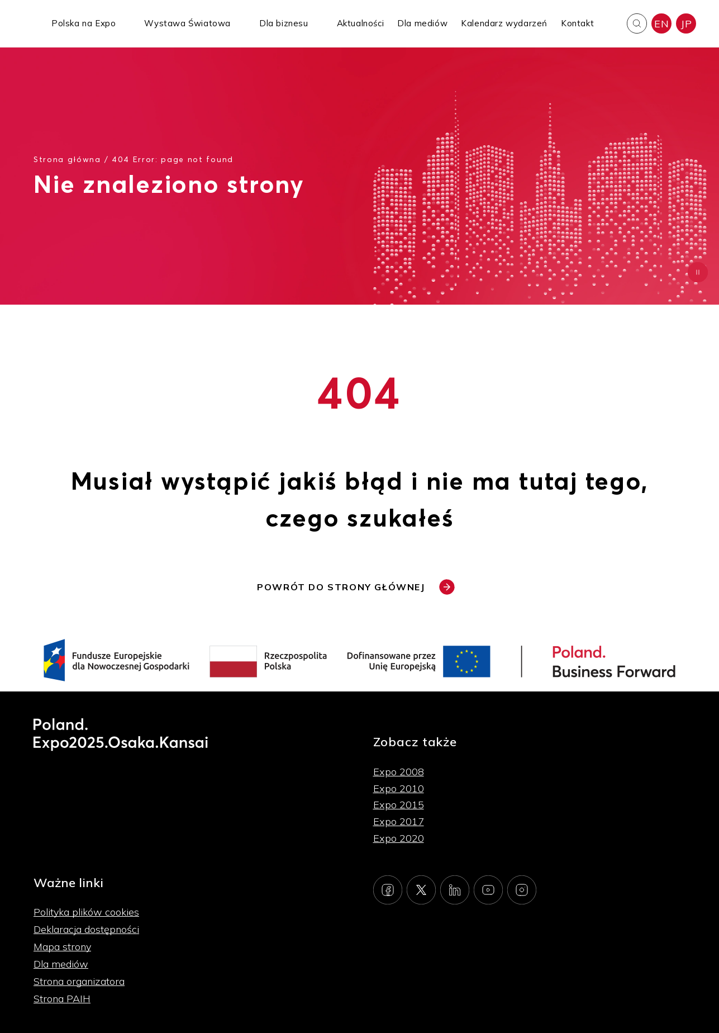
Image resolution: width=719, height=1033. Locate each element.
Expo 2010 (398, 788)
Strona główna (67, 159)
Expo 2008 (398, 771)
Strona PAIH (62, 998)
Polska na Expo (83, 23)
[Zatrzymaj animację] (698, 272)
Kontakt (577, 23)
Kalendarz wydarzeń (504, 23)
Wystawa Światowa (187, 23)
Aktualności (360, 23)
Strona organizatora (79, 981)
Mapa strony (62, 946)
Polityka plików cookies (86, 912)
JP (686, 23)
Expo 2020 (398, 838)
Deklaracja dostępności (86, 929)
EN (661, 23)
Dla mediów (422, 23)
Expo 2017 (398, 821)
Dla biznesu (283, 23)
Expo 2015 (398, 804)
